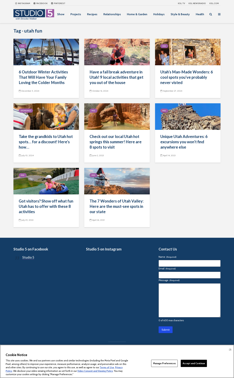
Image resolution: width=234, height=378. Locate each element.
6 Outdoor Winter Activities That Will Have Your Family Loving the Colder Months (43, 77)
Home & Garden (137, 14)
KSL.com (214, 3)
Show (60, 14)
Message (169, 280)
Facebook (41, 3)
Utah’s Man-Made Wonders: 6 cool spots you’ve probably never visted (186, 77)
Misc (23, 46)
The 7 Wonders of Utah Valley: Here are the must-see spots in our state (117, 206)
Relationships (112, 14)
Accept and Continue (194, 363)
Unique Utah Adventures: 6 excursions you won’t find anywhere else (184, 141)
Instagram (22, 3)
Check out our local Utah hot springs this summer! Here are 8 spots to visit (116, 141)
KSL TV (181, 3)
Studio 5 (28, 257)
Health (200, 14)
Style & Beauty (180, 14)
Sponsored (26, 110)
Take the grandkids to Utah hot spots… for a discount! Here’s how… (46, 141)
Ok (230, 349)
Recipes (92, 14)
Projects (75, 14)
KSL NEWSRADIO (197, 3)
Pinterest (58, 3)
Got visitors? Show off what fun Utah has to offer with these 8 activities (46, 206)
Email (167, 268)
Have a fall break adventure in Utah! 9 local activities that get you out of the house (116, 77)
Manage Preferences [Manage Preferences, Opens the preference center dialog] (164, 363)
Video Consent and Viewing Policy (95, 371)
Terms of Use (107, 367)
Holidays (159, 14)
